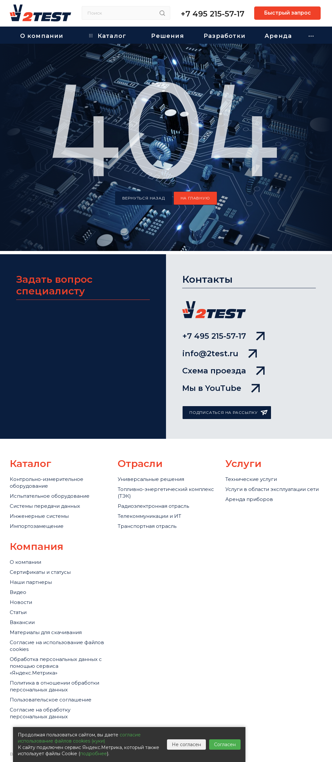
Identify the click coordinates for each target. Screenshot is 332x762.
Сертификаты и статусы (40, 572)
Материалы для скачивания (46, 633)
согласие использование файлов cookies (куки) (79, 738)
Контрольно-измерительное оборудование (46, 482)
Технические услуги (251, 479)
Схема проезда (223, 370)
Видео (18, 592)
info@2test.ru (219, 353)
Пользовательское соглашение (50, 700)
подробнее (93, 753)
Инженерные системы (39, 516)
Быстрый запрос (287, 13)
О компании (25, 562)
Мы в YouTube (221, 388)
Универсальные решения (151, 479)
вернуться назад (143, 198)
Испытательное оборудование (50, 496)
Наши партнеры (31, 582)
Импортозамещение (37, 526)
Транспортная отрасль (147, 526)
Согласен (225, 744)
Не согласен (186, 744)
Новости (21, 602)
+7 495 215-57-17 (212, 13)
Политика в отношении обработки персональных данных (54, 686)
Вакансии (22, 623)
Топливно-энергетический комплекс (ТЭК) (166, 492)
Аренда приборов (249, 499)
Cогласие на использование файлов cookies (57, 646)
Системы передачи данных (45, 506)
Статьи (18, 612)
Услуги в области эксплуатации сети (272, 489)
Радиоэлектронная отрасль (153, 506)
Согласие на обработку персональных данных (40, 713)
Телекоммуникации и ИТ (149, 516)
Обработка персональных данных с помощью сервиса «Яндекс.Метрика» (56, 666)
